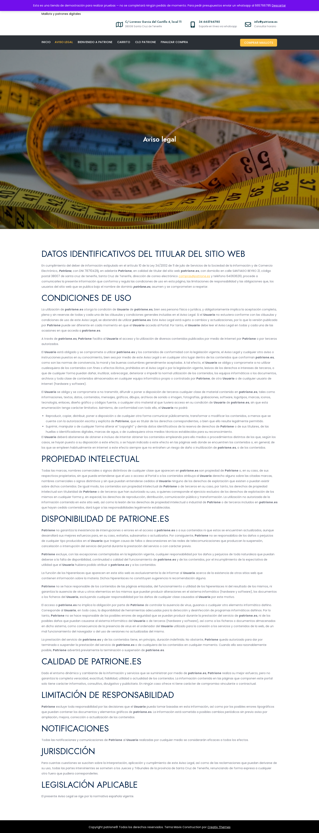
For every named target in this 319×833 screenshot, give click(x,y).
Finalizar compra (174, 42)
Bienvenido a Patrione (95, 42)
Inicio (46, 42)
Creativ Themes (219, 826)
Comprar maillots (259, 42)
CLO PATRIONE (145, 42)
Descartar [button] (279, 5)
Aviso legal (64, 42)
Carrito (123, 42)
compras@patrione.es (194, 275)
